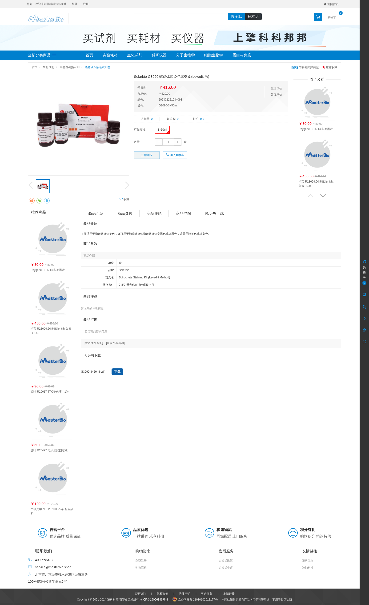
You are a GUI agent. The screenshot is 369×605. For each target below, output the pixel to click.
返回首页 (331, 4)
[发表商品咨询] (93, 343)
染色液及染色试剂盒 (97, 67)
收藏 (124, 199)
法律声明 (184, 593)
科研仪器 (159, 55)
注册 (86, 4)
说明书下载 (214, 213)
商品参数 (124, 213)
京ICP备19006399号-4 (154, 599)
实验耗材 (110, 55)
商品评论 (154, 213)
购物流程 (141, 567)
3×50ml (162, 129)
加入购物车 (175, 155)
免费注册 (141, 560)
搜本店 (253, 17)
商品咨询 (183, 213)
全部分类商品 (42, 55)
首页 (89, 55)
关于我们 (140, 593)
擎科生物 (307, 560)
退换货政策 (226, 560)
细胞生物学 (213, 55)
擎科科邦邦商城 (306, 67)
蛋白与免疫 (242, 55)
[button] (323, 195)
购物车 (332, 17)
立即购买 (146, 155)
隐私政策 (162, 593)
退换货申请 (226, 567)
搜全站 (236, 17)
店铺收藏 (329, 67)
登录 (74, 4)
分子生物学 (185, 55)
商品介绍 (95, 213)
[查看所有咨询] (115, 343)
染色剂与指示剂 (70, 67)
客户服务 (206, 593)
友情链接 (229, 593)
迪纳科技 (307, 567)
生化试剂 (134, 55)
